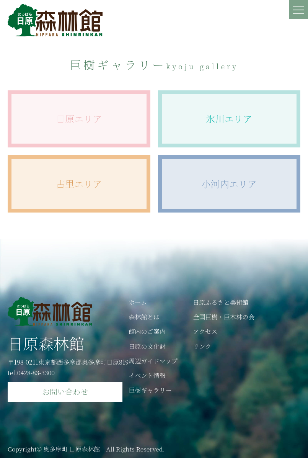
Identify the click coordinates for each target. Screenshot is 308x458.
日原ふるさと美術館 (221, 301)
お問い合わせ (65, 391)
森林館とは (144, 316)
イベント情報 (147, 375)
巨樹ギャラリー (150, 389)
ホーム (138, 301)
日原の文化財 (147, 345)
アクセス (205, 330)
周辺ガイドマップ (153, 360)
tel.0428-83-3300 (31, 372)
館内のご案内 (147, 330)
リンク (202, 345)
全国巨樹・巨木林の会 (224, 316)
